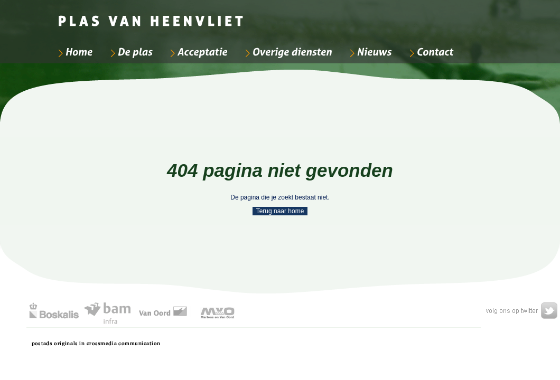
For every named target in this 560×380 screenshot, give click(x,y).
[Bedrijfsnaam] (151, 16)
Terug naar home (280, 211)
